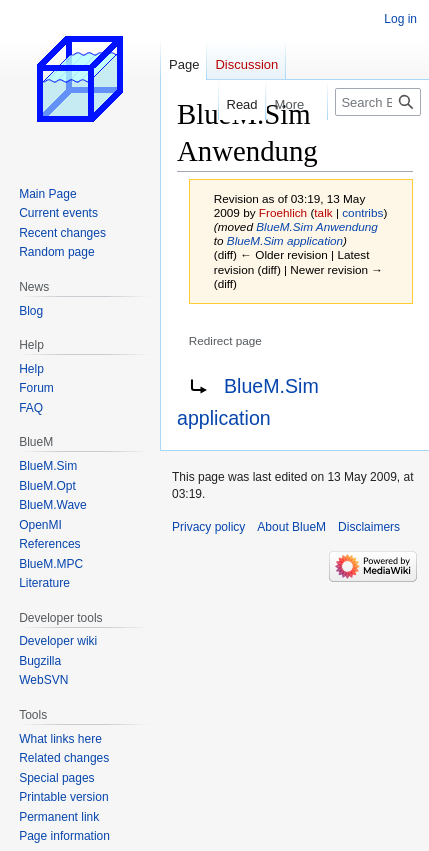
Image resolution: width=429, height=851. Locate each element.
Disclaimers (369, 527)
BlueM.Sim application (285, 240)
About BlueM (291, 527)
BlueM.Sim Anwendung (317, 226)
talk (323, 212)
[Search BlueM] (378, 102)
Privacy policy (208, 527)
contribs (362, 212)
